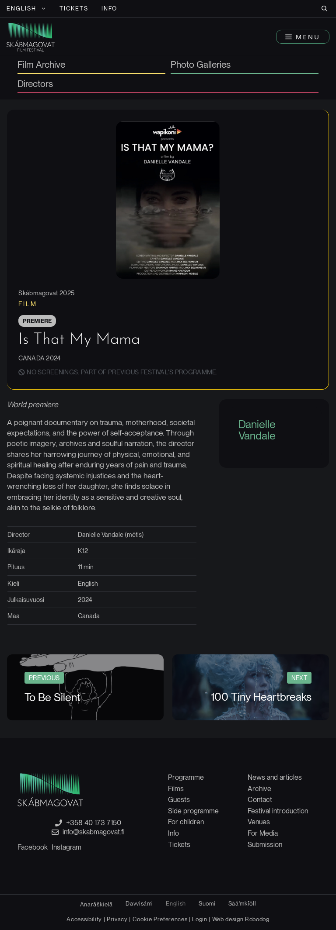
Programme (186, 777)
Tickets (74, 8)
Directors (35, 84)
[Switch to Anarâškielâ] (96, 904)
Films (176, 789)
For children (186, 822)
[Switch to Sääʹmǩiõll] (242, 903)
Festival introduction (278, 811)
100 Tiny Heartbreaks (261, 696)
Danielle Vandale (257, 430)
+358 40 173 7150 (93, 822)
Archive (259, 789)
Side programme (193, 811)
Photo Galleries (201, 65)
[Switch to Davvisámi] (139, 903)
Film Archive (41, 65)
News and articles (275, 777)
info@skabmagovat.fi (94, 832)
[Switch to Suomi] (207, 903)
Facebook (33, 847)
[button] (324, 8)
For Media (263, 833)
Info (109, 8)
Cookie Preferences (160, 919)
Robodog (257, 919)
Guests (179, 799)
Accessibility (84, 919)
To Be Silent (52, 697)
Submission (265, 844)
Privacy (117, 919)
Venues (259, 822)
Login (199, 919)
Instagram (66, 847)
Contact (260, 799)
